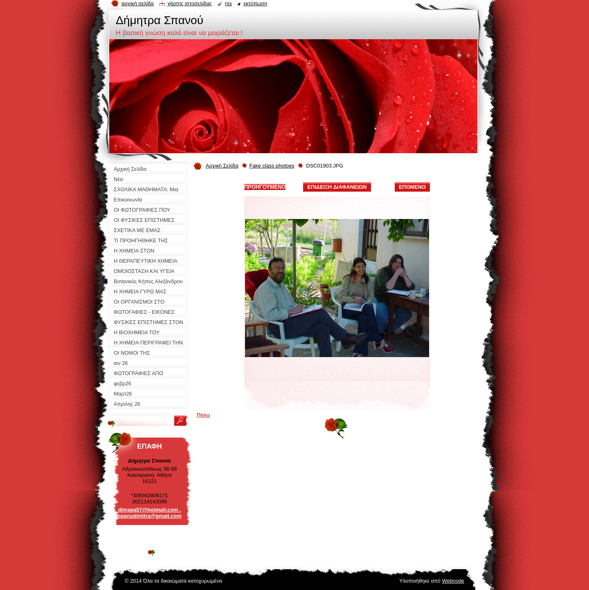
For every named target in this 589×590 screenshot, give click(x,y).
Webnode (453, 581)
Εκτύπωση (255, 3)
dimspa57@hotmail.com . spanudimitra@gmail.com (149, 513)
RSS (228, 3)
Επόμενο (412, 187)
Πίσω (203, 415)
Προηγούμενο (265, 187)
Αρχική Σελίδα (222, 166)
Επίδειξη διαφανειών (336, 187)
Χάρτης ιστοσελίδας (189, 3)
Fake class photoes (271, 166)
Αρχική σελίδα (137, 3)
